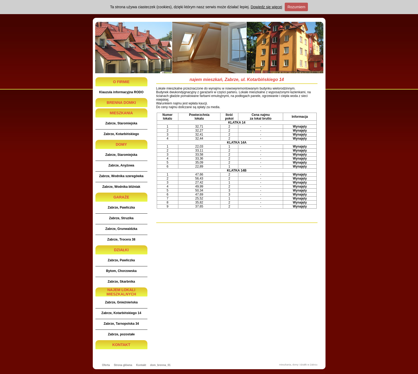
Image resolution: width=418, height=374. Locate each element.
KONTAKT (121, 345)
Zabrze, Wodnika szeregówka (121, 176)
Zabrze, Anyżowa (121, 165)
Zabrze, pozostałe (121, 334)
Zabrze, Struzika (121, 218)
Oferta (106, 365)
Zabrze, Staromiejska (121, 123)
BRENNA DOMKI (121, 102)
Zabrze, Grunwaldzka (121, 229)
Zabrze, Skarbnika (121, 281)
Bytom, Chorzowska (121, 271)
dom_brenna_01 (160, 365)
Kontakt (141, 365)
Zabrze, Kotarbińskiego (121, 134)
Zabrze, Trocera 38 (121, 239)
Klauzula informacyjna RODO (121, 92)
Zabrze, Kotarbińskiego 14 (121, 313)
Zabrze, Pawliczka (121, 207)
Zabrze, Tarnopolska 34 (121, 324)
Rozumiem (296, 7)
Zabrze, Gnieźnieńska (121, 302)
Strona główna (123, 365)
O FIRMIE (121, 82)
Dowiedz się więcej (266, 7)
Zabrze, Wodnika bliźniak (121, 187)
